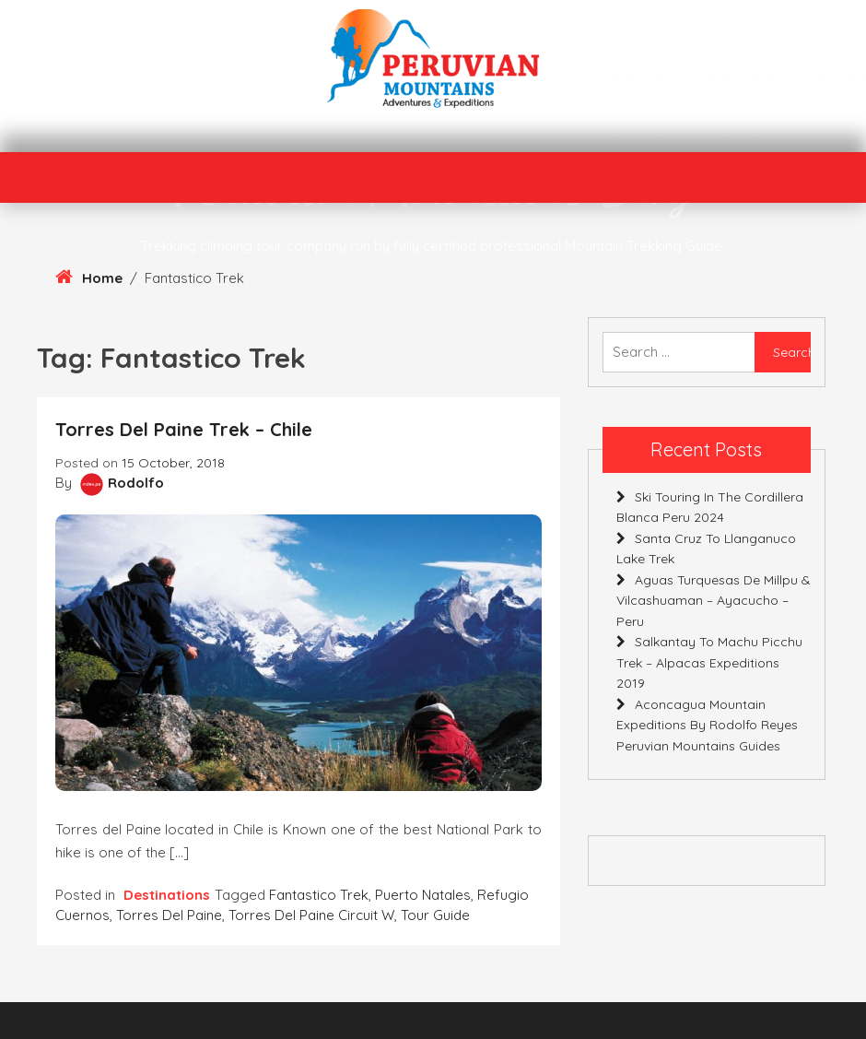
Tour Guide (435, 915)
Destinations (166, 894)
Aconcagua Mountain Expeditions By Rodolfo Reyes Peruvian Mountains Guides (707, 725)
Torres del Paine (169, 915)
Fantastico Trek (319, 894)
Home (102, 278)
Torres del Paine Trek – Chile (183, 429)
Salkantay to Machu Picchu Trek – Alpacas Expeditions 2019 (709, 662)
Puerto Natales (423, 894)
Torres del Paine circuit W (311, 915)
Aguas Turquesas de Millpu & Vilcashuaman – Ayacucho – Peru (713, 601)
